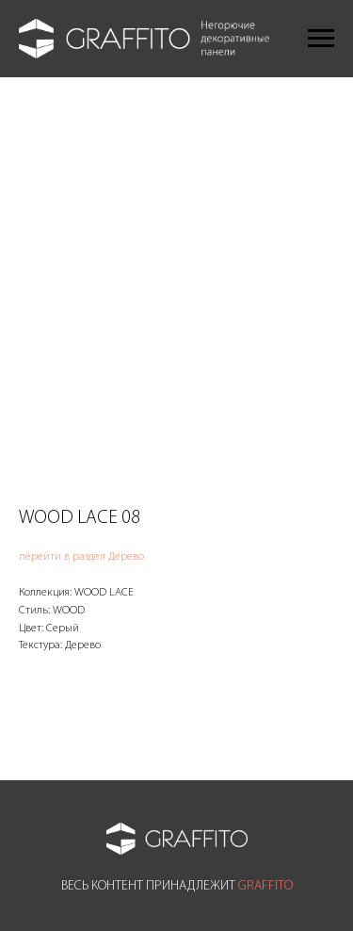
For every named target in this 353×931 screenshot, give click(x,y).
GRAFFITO (265, 886)
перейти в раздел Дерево (81, 557)
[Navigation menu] (321, 38)
